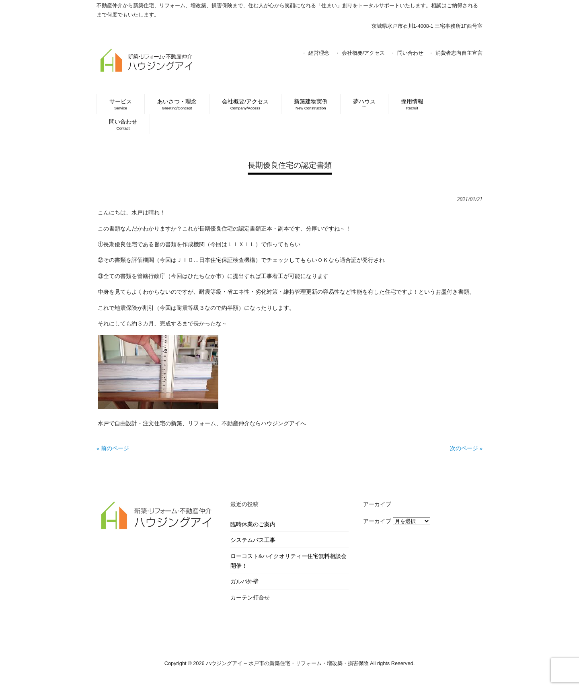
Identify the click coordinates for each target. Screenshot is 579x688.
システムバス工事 (252, 540)
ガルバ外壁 (244, 582)
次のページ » (466, 448)
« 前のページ (112, 448)
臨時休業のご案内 (252, 524)
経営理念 (318, 53)
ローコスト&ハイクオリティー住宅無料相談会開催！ (288, 561)
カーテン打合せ (250, 598)
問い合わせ (410, 53)
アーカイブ (377, 521)
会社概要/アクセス (363, 53)
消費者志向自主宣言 (458, 53)
